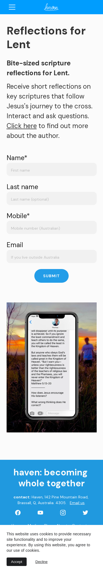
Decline (41, 562)
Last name (22, 187)
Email (15, 245)
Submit (51, 275)
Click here (22, 126)
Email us (77, 502)
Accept (16, 562)
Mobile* (18, 216)
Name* (17, 158)
